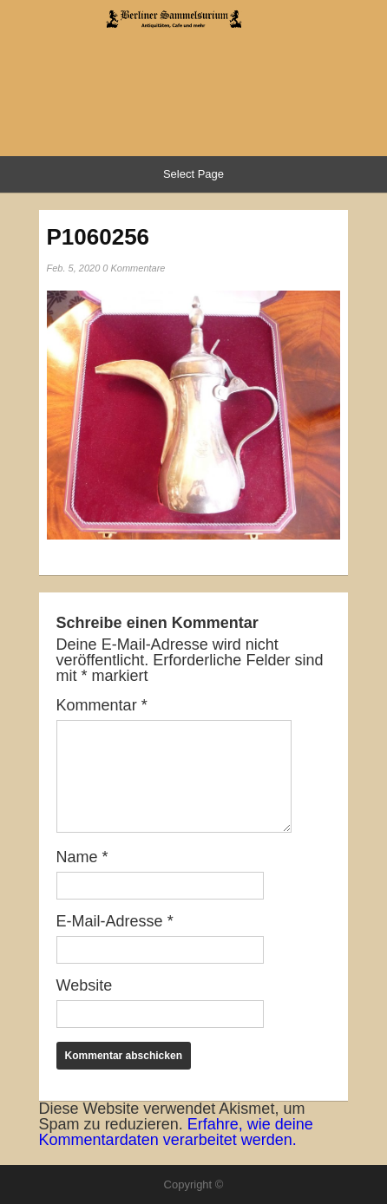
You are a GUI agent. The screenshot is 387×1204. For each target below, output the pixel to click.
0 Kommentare (133, 268)
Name (82, 857)
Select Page (193, 173)
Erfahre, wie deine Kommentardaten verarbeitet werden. (176, 1132)
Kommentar (102, 705)
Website (84, 985)
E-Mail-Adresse (115, 921)
